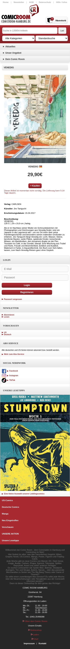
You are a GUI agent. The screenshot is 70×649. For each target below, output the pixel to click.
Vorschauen (7, 527)
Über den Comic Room (35, 621)
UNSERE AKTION (10, 534)
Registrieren (26, 292)
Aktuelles (10, 46)
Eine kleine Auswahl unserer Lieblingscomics (23, 494)
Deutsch (7, 335)
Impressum (29, 643)
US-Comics (7, 500)
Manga (5, 514)
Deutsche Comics (10, 507)
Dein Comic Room (15, 59)
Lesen (6, 317)
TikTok (8, 380)
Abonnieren (9, 315)
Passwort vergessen (13, 299)
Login (27, 285)
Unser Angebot (13, 53)
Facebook (10, 371)
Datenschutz (45, 2)
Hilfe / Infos (61, 2)
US (5, 332)
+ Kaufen (35, 185)
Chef (35, 639)
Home (6, 2)
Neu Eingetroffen (10, 520)
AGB (31, 2)
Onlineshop (35, 630)
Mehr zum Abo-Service (13, 354)
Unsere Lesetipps (10, 540)
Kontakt (42, 643)
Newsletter (19, 2)
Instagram (10, 376)
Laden (35, 634)
